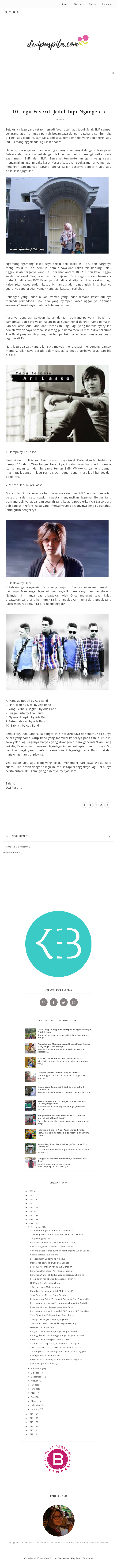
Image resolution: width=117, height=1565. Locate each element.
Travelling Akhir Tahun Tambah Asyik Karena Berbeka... (58, 1234)
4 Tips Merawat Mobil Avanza (45, 1287)
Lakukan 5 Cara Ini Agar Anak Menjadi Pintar (61, 1129)
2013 (31, 1430)
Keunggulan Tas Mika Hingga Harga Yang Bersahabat (57, 1335)
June (33, 1388)
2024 (31, 1199)
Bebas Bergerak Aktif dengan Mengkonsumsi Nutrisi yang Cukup (62, 1102)
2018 (31, 1223)
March (34, 1400)
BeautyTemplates (84, 1558)
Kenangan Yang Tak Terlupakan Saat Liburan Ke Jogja (57, 1274)
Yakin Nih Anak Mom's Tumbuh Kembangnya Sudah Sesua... (60, 1250)
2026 (31, 1191)
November (36, 1368)
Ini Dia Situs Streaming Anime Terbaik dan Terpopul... (56, 1359)
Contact (92, 4)
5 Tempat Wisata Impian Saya (45, 1355)
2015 (31, 1422)
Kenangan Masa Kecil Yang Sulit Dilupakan (51, 1270)
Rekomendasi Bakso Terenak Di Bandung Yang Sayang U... (59, 1299)
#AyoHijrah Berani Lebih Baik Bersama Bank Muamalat (61, 1088)
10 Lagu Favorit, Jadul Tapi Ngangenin (49, 1319)
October (35, 1372)
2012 (31, 1434)
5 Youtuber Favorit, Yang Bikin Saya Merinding (53, 1323)
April (33, 1396)
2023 (31, 1203)
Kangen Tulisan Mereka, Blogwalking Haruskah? (54, 1331)
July (33, 1384)
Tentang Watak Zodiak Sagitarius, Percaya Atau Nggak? (58, 1351)
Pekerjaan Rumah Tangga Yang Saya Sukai (52, 1307)
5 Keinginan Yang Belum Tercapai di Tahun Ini (53, 1278)
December (36, 1227)
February (36, 1404)
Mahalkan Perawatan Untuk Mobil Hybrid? (51, 1290)
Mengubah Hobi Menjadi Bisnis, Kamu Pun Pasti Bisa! (63, 1160)
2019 (31, 1219)
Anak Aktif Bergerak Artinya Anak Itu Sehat (51, 1230)
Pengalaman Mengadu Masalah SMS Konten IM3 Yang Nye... (60, 1311)
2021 (31, 1211)
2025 (31, 1195)
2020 (31, 1215)
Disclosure (106, 4)
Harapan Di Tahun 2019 (42, 1327)
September (37, 1376)
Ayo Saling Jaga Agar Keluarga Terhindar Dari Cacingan (62, 1145)
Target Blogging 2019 (40, 1238)
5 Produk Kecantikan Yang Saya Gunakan (51, 1266)
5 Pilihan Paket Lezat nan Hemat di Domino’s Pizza (55, 1347)
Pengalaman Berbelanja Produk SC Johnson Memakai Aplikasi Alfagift (61, 1117)
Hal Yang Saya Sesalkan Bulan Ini (47, 1283)
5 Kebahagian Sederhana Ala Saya (47, 1258)
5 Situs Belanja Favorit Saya (44, 1254)
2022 (31, 1207)
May (33, 1392)
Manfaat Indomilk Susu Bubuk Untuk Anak (60, 1058)
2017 (31, 1414)
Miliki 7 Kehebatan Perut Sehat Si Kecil (49, 1262)
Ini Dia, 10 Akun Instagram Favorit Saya (49, 1339)
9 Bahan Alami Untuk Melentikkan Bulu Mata (52, 1242)
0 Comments (59, 119)
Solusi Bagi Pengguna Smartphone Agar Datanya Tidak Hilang (64, 1031)
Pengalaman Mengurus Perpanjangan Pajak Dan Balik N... (59, 1303)
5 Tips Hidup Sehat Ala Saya (44, 1363)
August (34, 1380)
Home (65, 4)
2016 (31, 1418)
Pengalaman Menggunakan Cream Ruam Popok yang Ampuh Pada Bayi (64, 1045)
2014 (31, 1426)
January (35, 1409)
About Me (78, 4)
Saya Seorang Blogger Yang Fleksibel (49, 1295)
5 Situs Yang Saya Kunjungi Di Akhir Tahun (51, 1246)
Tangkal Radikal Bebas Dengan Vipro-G (59, 1072)
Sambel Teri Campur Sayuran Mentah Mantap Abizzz (56, 1343)
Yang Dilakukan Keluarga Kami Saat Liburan (52, 1315)
